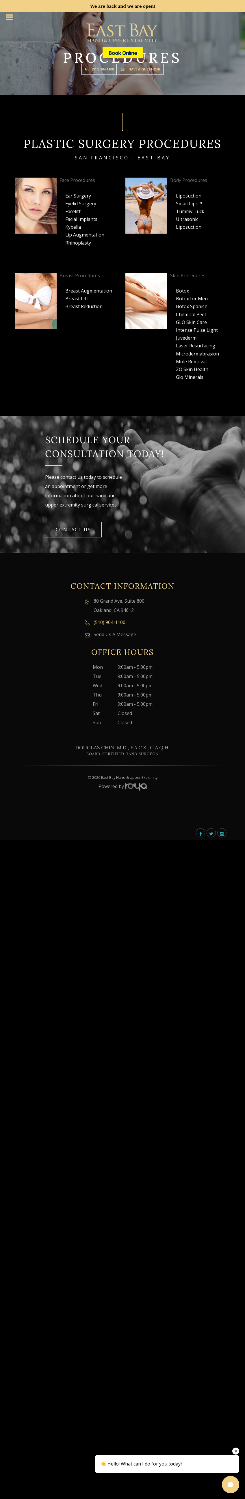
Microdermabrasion (197, 354)
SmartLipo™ (189, 203)
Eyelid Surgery (80, 203)
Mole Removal (191, 361)
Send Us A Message (115, 634)
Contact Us (73, 529)
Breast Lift (76, 298)
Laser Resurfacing (195, 345)
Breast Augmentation (88, 291)
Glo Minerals (189, 377)
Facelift (73, 211)
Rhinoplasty (78, 243)
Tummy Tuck (190, 211)
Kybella (73, 227)
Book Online (122, 52)
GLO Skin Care (191, 322)
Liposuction (188, 196)
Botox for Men (192, 298)
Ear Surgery (78, 196)
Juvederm (186, 338)
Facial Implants (81, 219)
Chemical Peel (191, 314)
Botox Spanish (191, 306)
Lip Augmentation (84, 235)
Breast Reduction (84, 306)
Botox (182, 291)
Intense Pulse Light (197, 330)
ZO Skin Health (192, 369)
